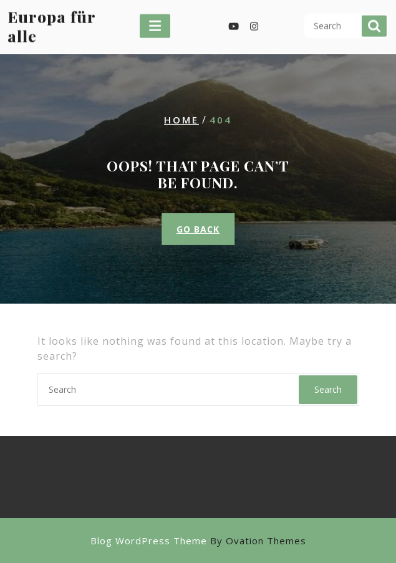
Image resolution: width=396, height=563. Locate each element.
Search (374, 21)
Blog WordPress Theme (198, 540)
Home (181, 119)
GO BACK (198, 229)
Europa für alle (51, 21)
